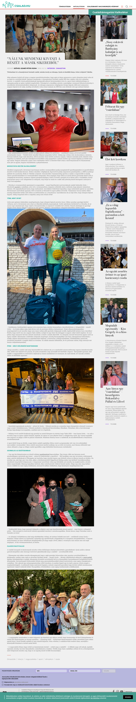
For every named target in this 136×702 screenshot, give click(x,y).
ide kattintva (95, 698)
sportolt (17, 187)
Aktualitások (79, 6)
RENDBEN (128, 697)
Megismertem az (16, 682)
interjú (20, 659)
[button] (122, 6)
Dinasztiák (11, 659)
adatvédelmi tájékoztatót (21, 682)
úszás (57, 659)
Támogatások (65, 6)
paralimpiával (45, 454)
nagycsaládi (87, 557)
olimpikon (49, 659)
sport (41, 659)
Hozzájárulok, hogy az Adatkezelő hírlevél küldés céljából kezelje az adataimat (27, 685)
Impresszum (128, 691)
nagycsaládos (30, 659)
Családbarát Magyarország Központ (103, 6)
